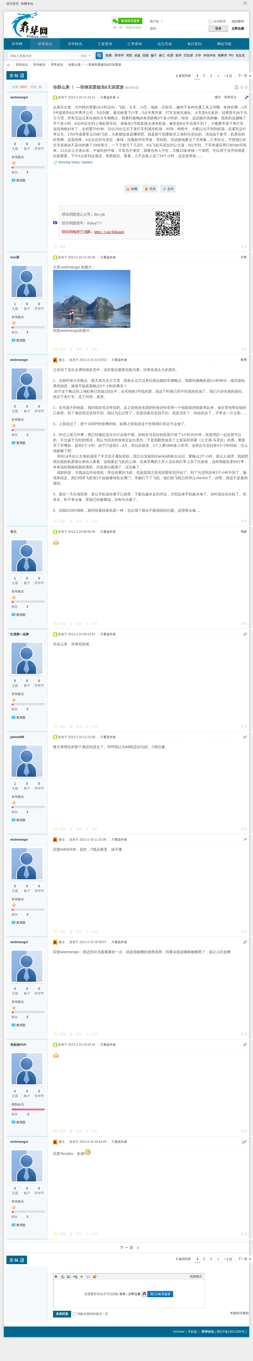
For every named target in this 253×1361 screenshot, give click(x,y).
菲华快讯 (75, 44)
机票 (170, 55)
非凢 (13, 532)
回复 (63, 247)
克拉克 (240, 55)
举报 (244, 247)
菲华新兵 (18, 157)
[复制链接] (132, 87)
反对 (94, 349)
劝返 (137, 55)
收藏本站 (27, 3)
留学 (178, 55)
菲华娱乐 (39, 64)
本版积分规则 (239, 1313)
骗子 (154, 55)
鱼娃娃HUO (18, 1044)
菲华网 (17, 44)
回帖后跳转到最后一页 (90, 1314)
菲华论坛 (45, 44)
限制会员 (18, 1104)
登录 (122, 1294)
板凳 (244, 359)
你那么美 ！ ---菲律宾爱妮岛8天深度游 (94, 64)
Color (62, 1276)
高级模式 (196, 1276)
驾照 (129, 55)
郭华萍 (119, 55)
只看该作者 (108, 97)
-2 (28, 1114)
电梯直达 (230, 97)
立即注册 (238, 28)
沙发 (244, 257)
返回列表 (185, 76)
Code (88, 1276)
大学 (198, 55)
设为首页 (12, 3)
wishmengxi (19, 97)
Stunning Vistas (69, 162)
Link (75, 1276)
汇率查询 (135, 44)
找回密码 (238, 21)
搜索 (83, 56)
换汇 (162, 55)
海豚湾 (222, 55)
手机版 (192, 1331)
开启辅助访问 (240, 3)
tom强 (14, 257)
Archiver (178, 1331)
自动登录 (217, 21)
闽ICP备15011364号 (231, 1331)
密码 (153, 28)
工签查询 (105, 44)
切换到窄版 (245, 3)
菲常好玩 (57, 64)
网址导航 (224, 44)
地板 (244, 531)
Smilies (94, 1276)
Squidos (86, 162)
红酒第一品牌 (19, 634)
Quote (81, 1276)
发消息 (21, 180)
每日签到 (194, 44)
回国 (145, 55)
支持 (78, 349)
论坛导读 (164, 44)
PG (231, 55)
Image (68, 1276)
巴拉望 (188, 55)
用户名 (154, 21)
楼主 (218, 97)
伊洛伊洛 (209, 55)
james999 (17, 737)
